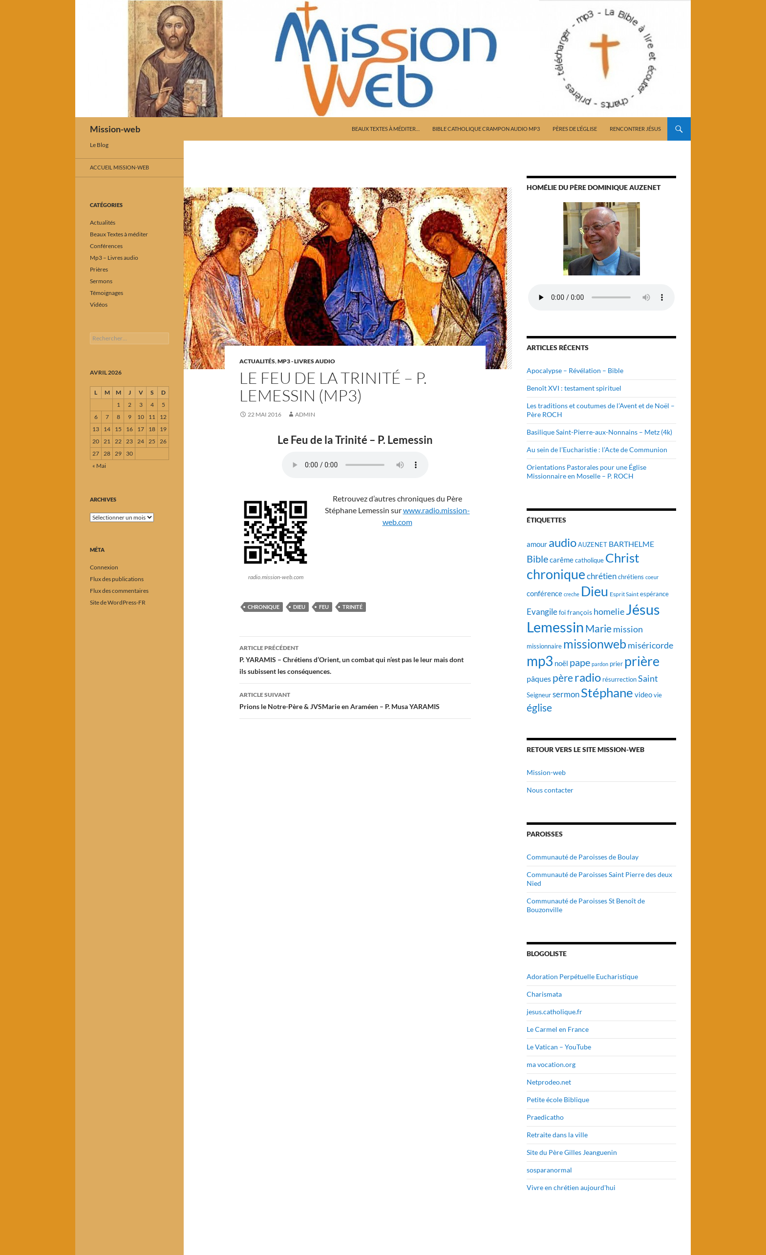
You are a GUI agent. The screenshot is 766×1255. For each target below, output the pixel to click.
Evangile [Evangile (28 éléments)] (542, 612)
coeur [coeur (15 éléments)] (652, 577)
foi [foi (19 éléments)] (562, 612)
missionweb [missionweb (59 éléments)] (594, 644)
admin (305, 414)
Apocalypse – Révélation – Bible (575, 370)
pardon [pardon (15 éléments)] (600, 664)
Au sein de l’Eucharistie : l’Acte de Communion (597, 449)
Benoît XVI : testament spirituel (574, 388)
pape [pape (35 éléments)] (580, 662)
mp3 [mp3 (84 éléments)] (540, 660)
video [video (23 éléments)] (643, 694)
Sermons (101, 281)
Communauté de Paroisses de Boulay (582, 857)
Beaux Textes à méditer (119, 234)
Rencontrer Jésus (635, 129)
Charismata (544, 994)
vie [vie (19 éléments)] (658, 695)
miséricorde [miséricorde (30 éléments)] (650, 645)
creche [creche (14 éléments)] (571, 594)
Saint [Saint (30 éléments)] (648, 678)
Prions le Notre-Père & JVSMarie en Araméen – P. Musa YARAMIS (355, 700)
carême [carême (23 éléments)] (562, 559)
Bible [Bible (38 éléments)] (537, 559)
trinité (352, 607)
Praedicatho (545, 1117)
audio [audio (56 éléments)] (562, 542)
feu (324, 607)
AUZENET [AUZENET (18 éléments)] (592, 544)
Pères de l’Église (575, 129)
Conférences (106, 246)
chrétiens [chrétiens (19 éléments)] (631, 577)
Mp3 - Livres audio (306, 361)
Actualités (257, 361)
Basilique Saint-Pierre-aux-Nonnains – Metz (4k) (599, 432)
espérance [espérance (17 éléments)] (654, 594)
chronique (263, 607)
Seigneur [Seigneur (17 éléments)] (539, 695)
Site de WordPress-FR (118, 602)
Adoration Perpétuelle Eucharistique (582, 976)
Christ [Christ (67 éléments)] (622, 557)
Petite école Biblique (558, 1099)
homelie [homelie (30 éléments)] (609, 611)
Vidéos (98, 304)
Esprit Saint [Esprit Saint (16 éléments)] (624, 594)
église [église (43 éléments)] (539, 707)
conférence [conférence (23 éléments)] (544, 593)
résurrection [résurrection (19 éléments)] (619, 679)
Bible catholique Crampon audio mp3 (486, 129)
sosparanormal (549, 1170)
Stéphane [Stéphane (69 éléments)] (607, 692)
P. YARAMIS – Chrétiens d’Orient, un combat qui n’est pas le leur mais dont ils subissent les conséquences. (355, 658)
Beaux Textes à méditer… (386, 129)
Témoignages (106, 292)
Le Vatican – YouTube (559, 1047)
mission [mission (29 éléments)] (628, 629)
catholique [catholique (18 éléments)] (589, 560)
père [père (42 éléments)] (563, 677)
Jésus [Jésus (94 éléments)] (643, 609)
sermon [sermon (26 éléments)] (566, 694)
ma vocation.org (551, 1064)
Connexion (104, 567)
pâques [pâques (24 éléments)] (539, 678)
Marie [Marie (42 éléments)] (598, 628)
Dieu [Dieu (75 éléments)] (594, 591)
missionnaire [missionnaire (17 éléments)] (544, 646)
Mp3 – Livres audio (114, 257)
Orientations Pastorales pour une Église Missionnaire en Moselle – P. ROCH (586, 471)
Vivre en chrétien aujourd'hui (571, 1187)
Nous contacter (550, 790)
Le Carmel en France (558, 1029)
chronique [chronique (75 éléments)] (556, 574)
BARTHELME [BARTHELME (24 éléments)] (631, 543)
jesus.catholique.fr (554, 1011)
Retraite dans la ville (557, 1134)
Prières (99, 269)
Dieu (299, 607)
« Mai (99, 465)
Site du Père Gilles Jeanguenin (572, 1152)
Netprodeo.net (549, 1082)
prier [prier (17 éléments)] (616, 664)
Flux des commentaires (119, 590)
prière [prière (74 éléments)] (642, 661)
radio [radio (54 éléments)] (587, 677)
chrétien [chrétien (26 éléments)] (602, 576)
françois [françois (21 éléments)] (579, 612)
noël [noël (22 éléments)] (561, 663)
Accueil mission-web (119, 167)
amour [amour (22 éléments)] (537, 544)
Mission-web (115, 129)
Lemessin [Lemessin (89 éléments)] (555, 627)
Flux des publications (117, 579)
